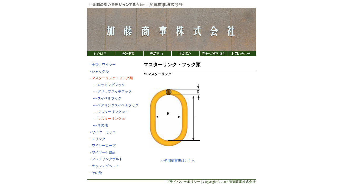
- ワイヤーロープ (103, 146)
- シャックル (99, 71)
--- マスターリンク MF (108, 112)
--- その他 (99, 125)
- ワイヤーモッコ (103, 132)
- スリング (97, 139)
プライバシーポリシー (183, 182)
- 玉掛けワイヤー (103, 64)
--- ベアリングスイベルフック (114, 105)
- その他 (96, 173)
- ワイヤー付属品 (103, 152)
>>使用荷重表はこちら (177, 161)
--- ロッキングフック (107, 85)
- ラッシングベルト (104, 166)
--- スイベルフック (105, 98)
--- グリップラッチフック (111, 91)
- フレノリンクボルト (106, 159)
